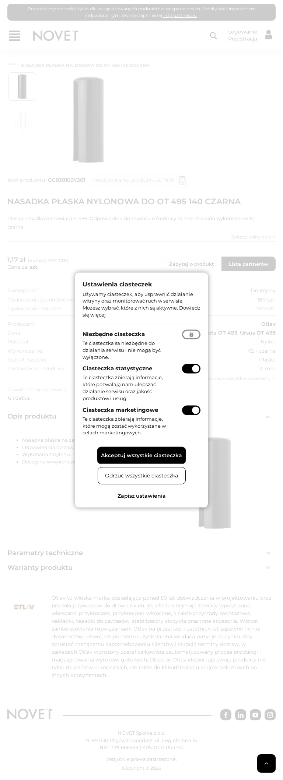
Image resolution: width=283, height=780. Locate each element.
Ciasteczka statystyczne (117, 368)
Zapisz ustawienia (142, 496)
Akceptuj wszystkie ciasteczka (141, 455)
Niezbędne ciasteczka (114, 333)
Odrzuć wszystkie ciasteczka (141, 475)
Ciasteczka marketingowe (120, 409)
